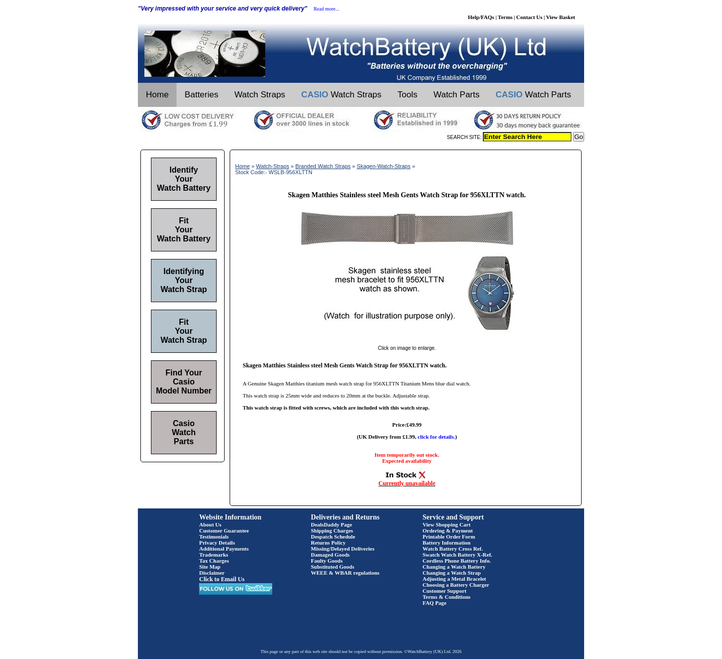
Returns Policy (328, 543)
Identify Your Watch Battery (184, 179)
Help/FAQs (481, 17)
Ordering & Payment (448, 531)
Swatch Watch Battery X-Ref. (457, 555)
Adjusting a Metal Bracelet (454, 579)
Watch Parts (457, 94)
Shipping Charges (332, 531)
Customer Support (445, 591)
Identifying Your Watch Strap (183, 280)
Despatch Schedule (333, 537)
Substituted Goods (332, 567)
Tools (408, 94)
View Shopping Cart (447, 524)
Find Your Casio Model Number (184, 381)
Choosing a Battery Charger (456, 585)
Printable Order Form (449, 537)
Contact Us (529, 17)
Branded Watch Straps (322, 166)
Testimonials (214, 537)
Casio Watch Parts (184, 432)
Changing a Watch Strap (452, 573)
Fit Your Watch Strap (183, 331)
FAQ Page (435, 603)
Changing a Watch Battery (454, 567)
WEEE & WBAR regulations (345, 573)
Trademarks (213, 555)
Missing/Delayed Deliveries (343, 549)
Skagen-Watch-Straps (384, 166)
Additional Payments (224, 549)
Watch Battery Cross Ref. (453, 549)
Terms (505, 17)
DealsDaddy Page (331, 524)
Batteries (201, 94)
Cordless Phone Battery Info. (457, 561)
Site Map (209, 567)
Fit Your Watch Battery (184, 229)
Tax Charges (214, 561)
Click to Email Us (221, 579)
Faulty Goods (326, 561)
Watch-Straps (272, 166)
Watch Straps (259, 94)
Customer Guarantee (224, 531)
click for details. (436, 437)
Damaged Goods (330, 555)
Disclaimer (212, 573)
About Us (210, 524)
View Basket (560, 17)
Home (157, 94)
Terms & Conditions (447, 597)
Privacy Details (217, 543)
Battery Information (447, 543)
